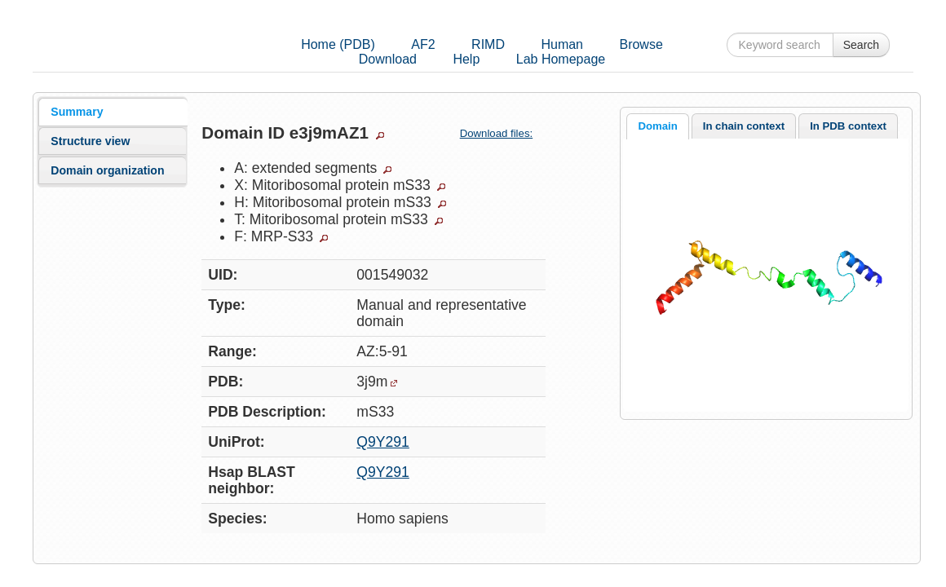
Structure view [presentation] (90, 141)
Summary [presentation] (77, 111)
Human (562, 44)
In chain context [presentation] (744, 126)
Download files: (503, 133)
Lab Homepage (560, 59)
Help (466, 59)
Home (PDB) (338, 44)
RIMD (488, 44)
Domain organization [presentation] (107, 170)
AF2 (423, 44)
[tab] (112, 112)
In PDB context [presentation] (848, 126)
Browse (640, 44)
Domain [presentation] (657, 126)
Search (861, 44)
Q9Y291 (382, 442)
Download (388, 59)
